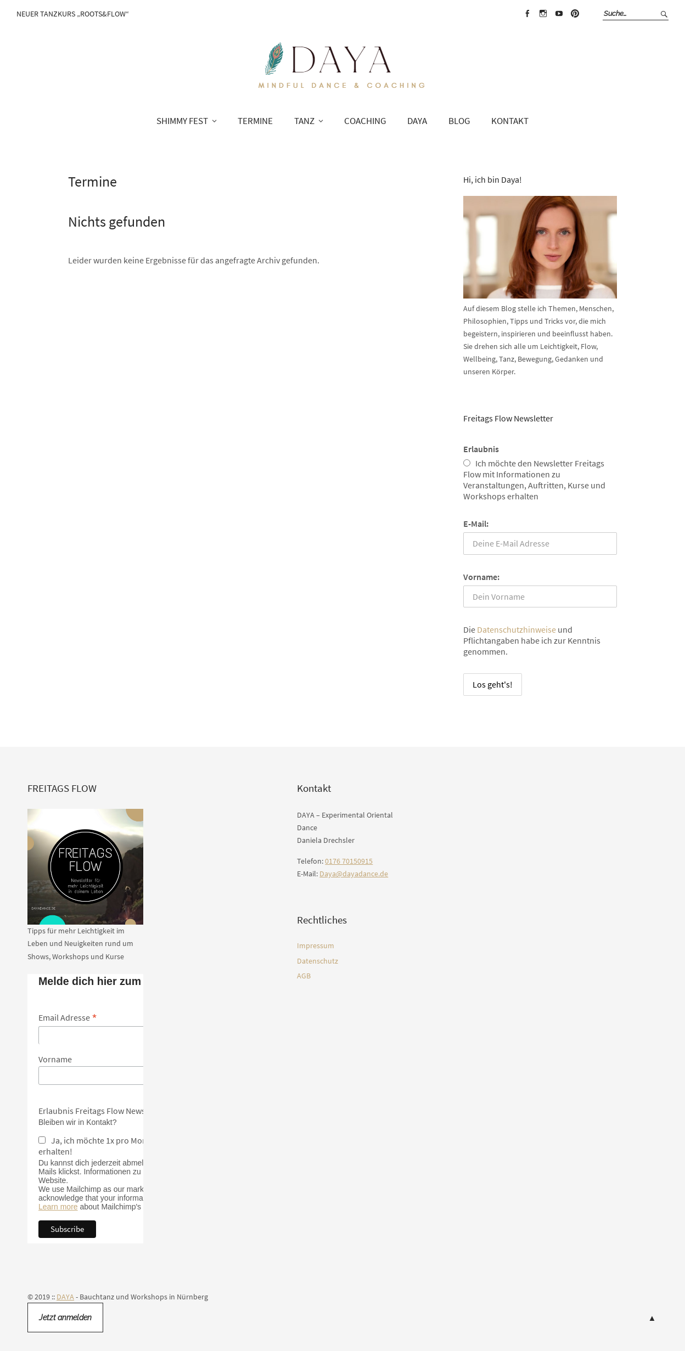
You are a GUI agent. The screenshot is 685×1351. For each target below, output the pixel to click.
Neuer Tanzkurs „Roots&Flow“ (72, 14)
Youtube (559, 13)
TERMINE (255, 121)
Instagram (543, 13)
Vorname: (481, 576)
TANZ (304, 121)
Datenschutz (317, 961)
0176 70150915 (349, 861)
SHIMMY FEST (182, 121)
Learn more (58, 1206)
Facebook (527, 13)
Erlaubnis (481, 448)
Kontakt (510, 121)
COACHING (365, 121)
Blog (459, 121)
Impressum (315, 945)
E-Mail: (476, 523)
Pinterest (574, 13)
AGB (304, 976)
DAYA (417, 121)
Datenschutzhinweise (516, 629)
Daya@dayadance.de (353, 874)
